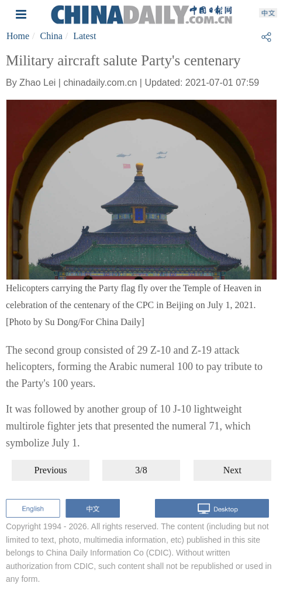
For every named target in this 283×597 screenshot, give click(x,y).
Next (232, 470)
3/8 (141, 470)
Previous (50, 470)
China (51, 36)
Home (17, 36)
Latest (84, 36)
